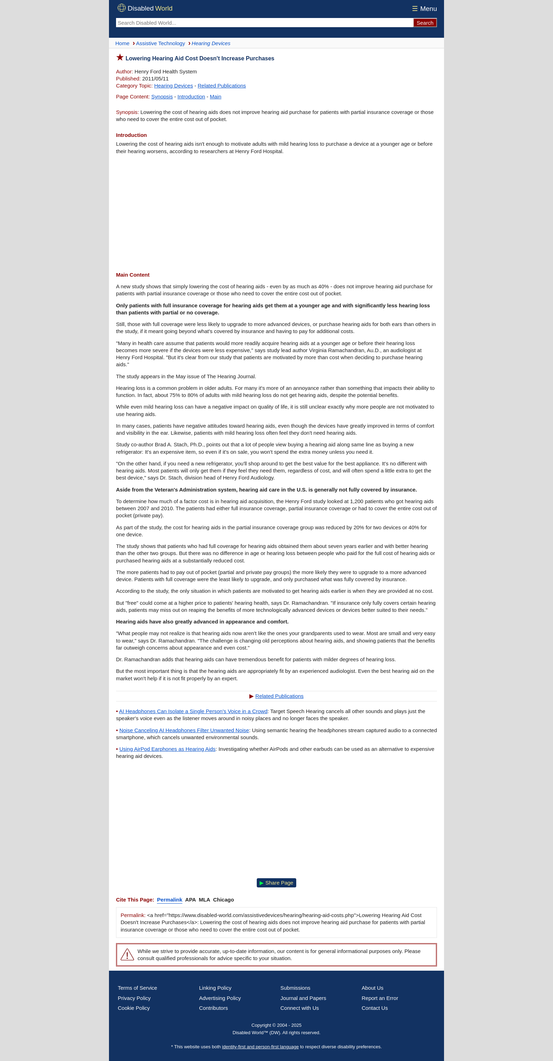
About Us (373, 988)
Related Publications (222, 86)
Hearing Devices (173, 86)
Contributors (213, 1008)
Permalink (169, 900)
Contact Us (375, 1008)
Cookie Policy (134, 1008)
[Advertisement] (276, 213)
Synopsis (162, 97)
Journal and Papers (303, 998)
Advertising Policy (220, 998)
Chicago (223, 900)
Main (215, 97)
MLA (205, 900)
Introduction (191, 97)
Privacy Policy (134, 998)
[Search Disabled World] (264, 22)
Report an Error (380, 998)
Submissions (295, 988)
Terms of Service (137, 988)
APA (190, 900)
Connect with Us (299, 1008)
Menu (423, 8)
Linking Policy (215, 988)
